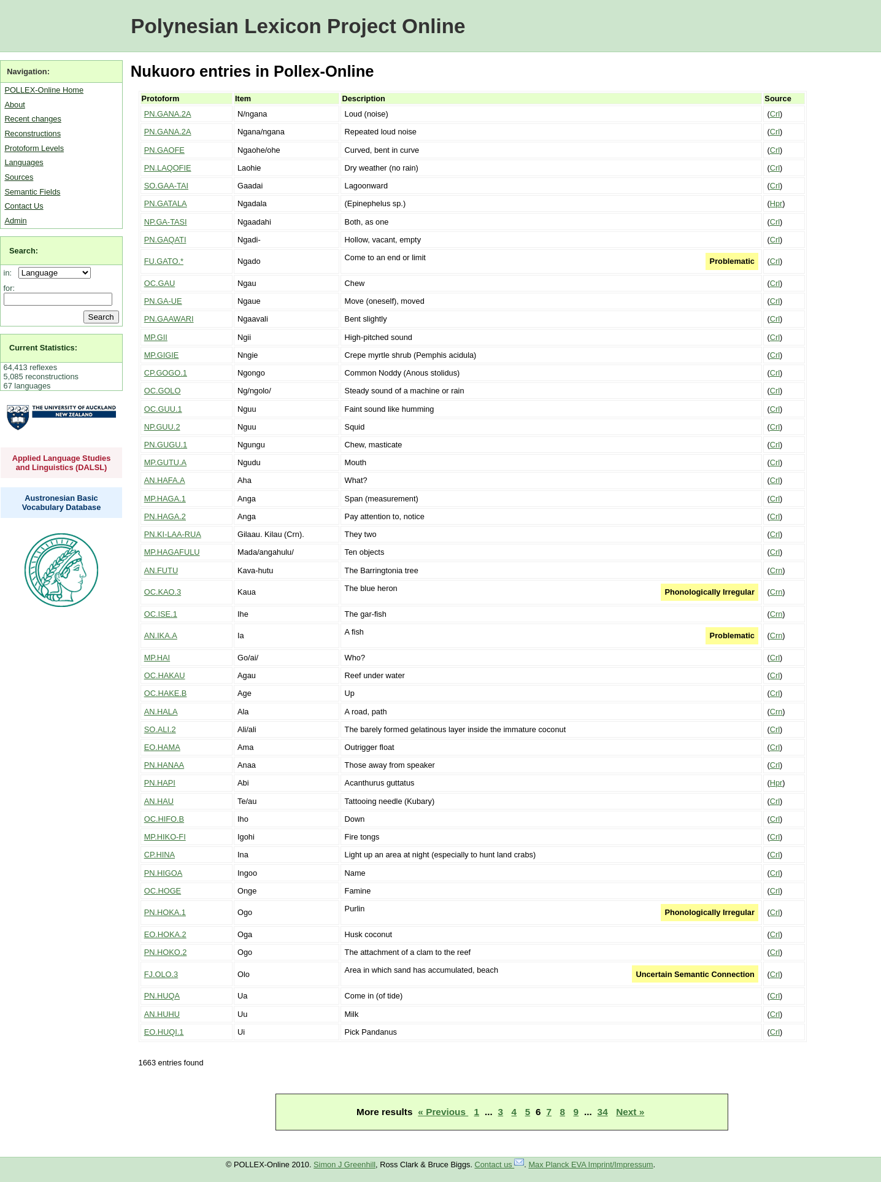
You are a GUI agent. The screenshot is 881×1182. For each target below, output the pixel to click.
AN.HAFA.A (164, 480)
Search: (23, 250)
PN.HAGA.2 (165, 516)
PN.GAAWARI (169, 318)
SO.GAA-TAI (166, 185)
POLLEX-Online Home (43, 90)
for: (9, 288)
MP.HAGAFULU (172, 552)
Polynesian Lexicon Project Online (298, 26)
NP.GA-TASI (165, 221)
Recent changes (32, 118)
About (14, 104)
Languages (23, 162)
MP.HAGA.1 (165, 498)
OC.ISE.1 (160, 614)
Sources (18, 177)
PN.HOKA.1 (165, 912)
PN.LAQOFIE (167, 167)
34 (603, 1112)
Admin (15, 220)
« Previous (443, 1112)
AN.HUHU (162, 1014)
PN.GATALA (165, 203)
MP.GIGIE (161, 355)
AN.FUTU (161, 570)
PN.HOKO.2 (165, 952)
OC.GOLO (162, 390)
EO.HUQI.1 (164, 1032)
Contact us (500, 1164)
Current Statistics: (43, 347)
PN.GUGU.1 (165, 444)
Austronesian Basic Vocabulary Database (61, 502)
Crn (776, 570)
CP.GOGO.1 (165, 372)
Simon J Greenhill (344, 1164)
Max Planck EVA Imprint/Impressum (590, 1164)
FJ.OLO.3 (161, 974)
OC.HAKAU (164, 675)
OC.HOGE (162, 890)
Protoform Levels (34, 148)
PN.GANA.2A (167, 113)
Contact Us (23, 206)
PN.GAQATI (165, 239)
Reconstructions (32, 133)
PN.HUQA (162, 995)
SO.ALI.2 (160, 729)
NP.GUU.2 (162, 426)
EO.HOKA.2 (165, 934)
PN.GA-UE (163, 301)
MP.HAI (157, 657)
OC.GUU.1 (163, 409)
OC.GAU (159, 283)
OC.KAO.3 (162, 592)
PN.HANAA (164, 765)
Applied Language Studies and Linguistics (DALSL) (61, 463)
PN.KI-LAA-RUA (172, 534)
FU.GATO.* (163, 261)
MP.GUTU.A (165, 462)
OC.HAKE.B (165, 693)
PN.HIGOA (163, 873)
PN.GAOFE (164, 150)
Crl (775, 113)
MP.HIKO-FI (165, 836)
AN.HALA (161, 711)
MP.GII (155, 337)
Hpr (776, 203)
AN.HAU (159, 801)
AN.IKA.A (160, 635)
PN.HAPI (159, 782)
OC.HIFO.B (164, 819)
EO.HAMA (162, 747)
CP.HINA (159, 854)
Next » (630, 1112)
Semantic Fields (32, 191)
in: (10, 272)
